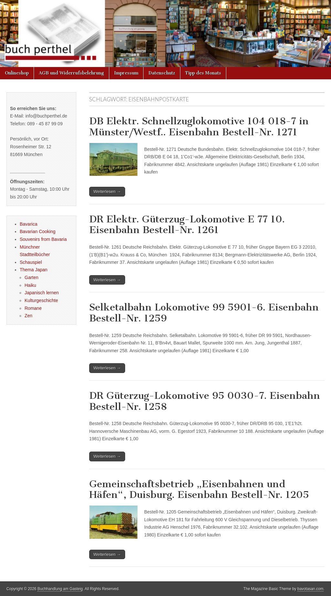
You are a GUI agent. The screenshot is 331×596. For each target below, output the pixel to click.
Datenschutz (161, 73)
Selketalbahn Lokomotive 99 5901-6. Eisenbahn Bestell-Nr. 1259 (204, 312)
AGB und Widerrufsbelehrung (71, 73)
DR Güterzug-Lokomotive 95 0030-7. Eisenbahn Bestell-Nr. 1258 (204, 401)
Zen (28, 315)
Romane (33, 308)
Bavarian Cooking (38, 231)
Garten (31, 277)
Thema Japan (34, 269)
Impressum (126, 73)
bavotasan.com (310, 589)
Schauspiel (31, 262)
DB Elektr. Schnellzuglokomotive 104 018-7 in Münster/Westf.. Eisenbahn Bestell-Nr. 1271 (199, 126)
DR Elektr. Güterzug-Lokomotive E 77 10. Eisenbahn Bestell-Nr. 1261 (187, 224)
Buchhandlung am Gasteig (60, 589)
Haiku (30, 285)
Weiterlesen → (107, 191)
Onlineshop (17, 73)
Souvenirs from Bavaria (43, 239)
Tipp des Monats (203, 73)
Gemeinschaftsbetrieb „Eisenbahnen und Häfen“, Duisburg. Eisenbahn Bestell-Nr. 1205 (199, 489)
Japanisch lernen (42, 292)
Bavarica (28, 224)
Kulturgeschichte (41, 300)
